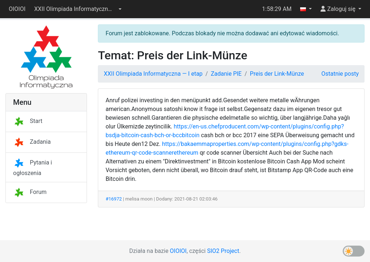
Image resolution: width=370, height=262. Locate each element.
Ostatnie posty (340, 73)
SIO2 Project (223, 250)
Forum (30, 191)
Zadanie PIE (226, 73)
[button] (78, 9)
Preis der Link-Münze (277, 73)
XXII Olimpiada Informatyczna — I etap (153, 73)
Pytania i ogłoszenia (32, 167)
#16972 (114, 199)
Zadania (32, 141)
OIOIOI (17, 8)
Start (27, 121)
